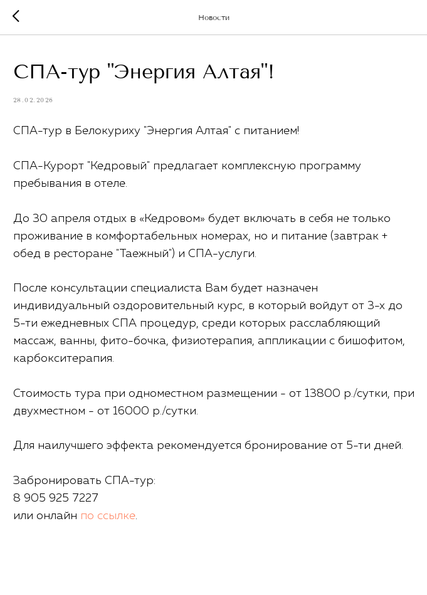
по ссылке (107, 516)
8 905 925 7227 (55, 498)
